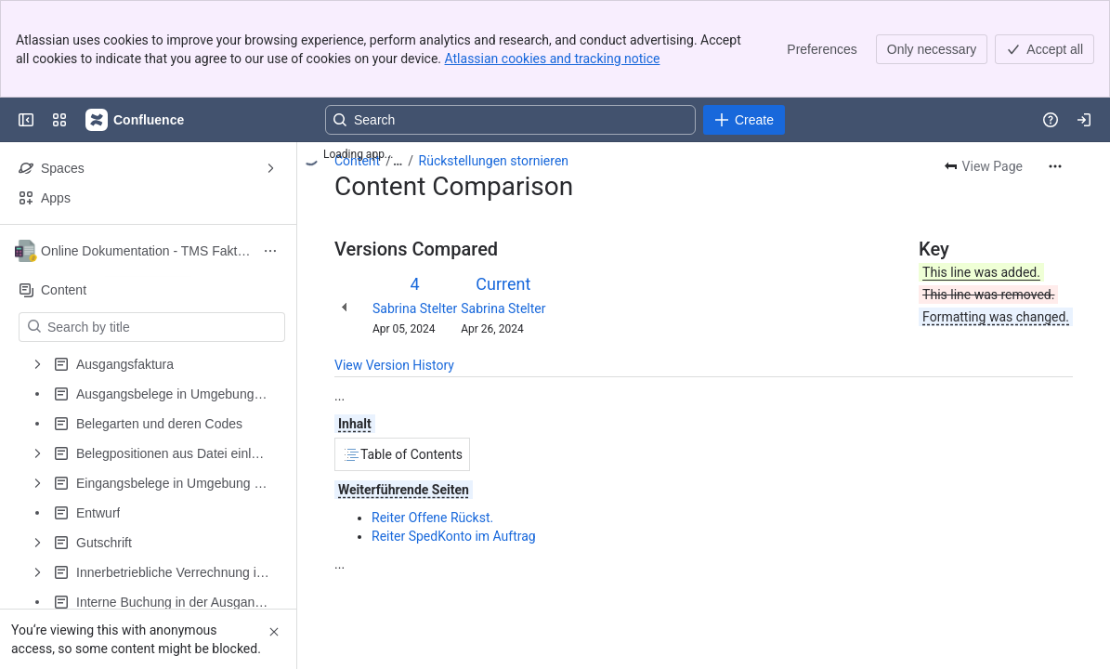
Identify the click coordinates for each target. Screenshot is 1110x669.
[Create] (744, 120)
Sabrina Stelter (414, 308)
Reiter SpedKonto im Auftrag (454, 536)
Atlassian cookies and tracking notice (552, 58)
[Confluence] (135, 120)
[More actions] (1055, 166)
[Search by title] (163, 327)
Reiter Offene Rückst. (432, 517)
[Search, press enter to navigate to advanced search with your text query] (510, 120)
